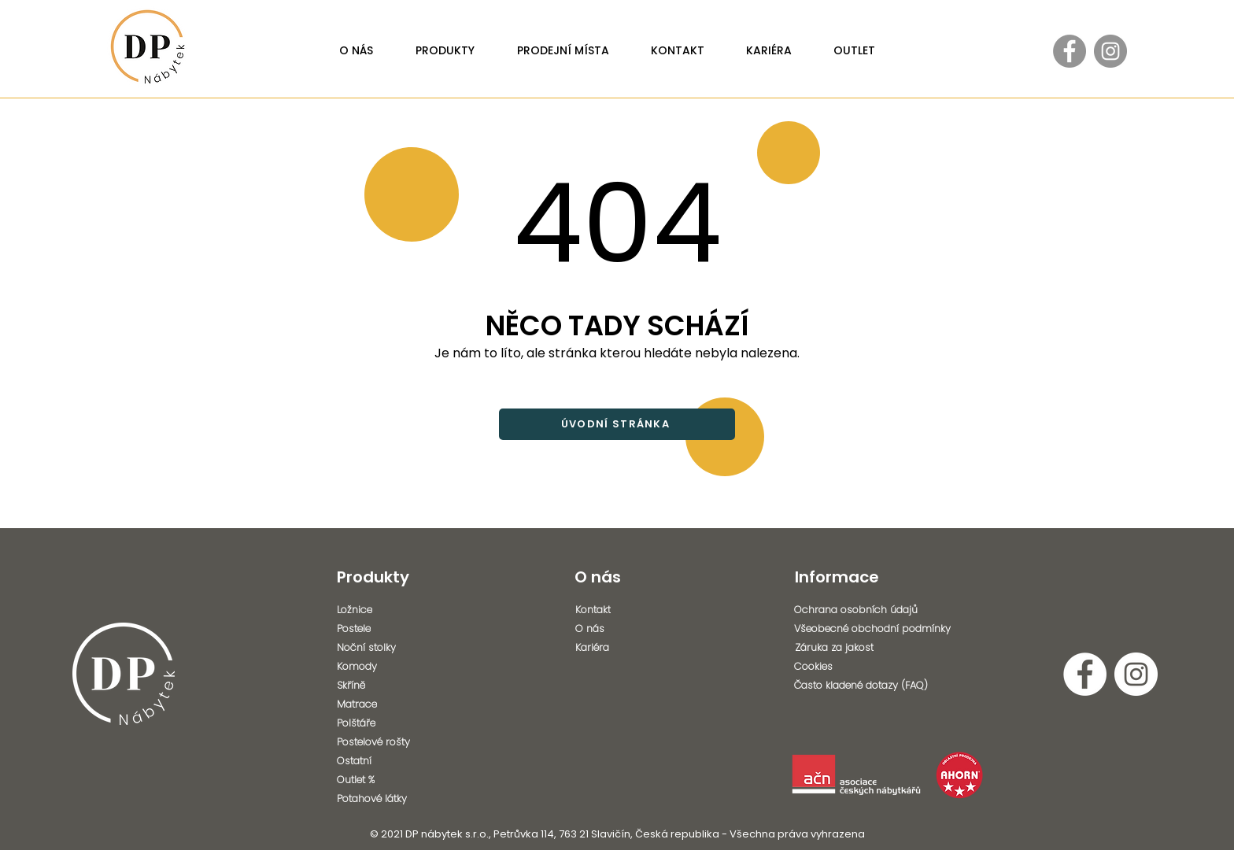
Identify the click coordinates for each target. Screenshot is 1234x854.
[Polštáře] (380, 723)
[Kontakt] (619, 610)
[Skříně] (380, 685)
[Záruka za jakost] (882, 647)
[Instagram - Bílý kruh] (1136, 674)
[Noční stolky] (380, 647)
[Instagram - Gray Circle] (1110, 51)
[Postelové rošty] (380, 742)
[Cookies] (876, 666)
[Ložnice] (380, 610)
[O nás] (619, 628)
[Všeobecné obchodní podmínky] (881, 628)
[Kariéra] (619, 647)
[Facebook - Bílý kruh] (1085, 674)
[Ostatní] (380, 761)
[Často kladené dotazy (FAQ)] (876, 685)
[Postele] (380, 628)
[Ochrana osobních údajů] (876, 610)
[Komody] (380, 666)
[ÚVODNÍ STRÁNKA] (617, 424)
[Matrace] (380, 704)
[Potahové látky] (384, 798)
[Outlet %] (380, 780)
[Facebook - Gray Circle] (1069, 51)
